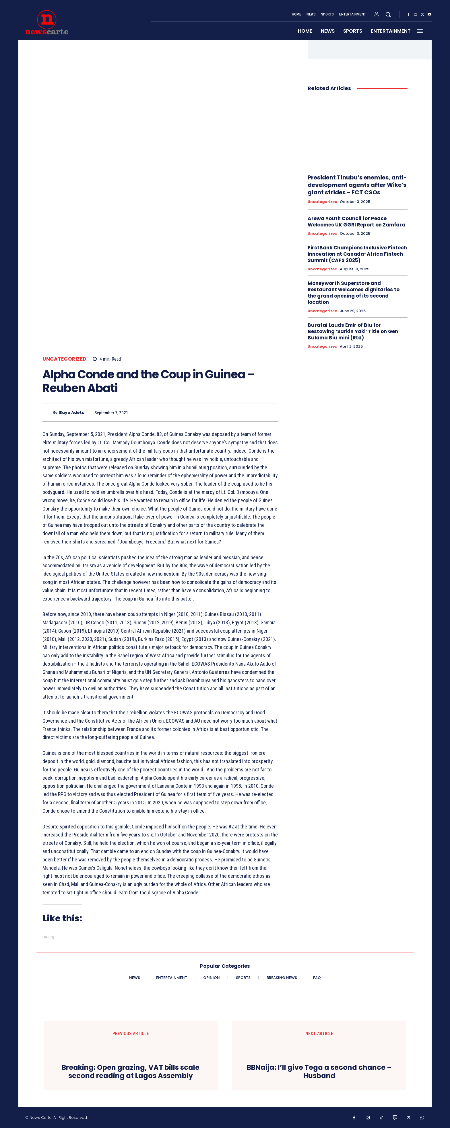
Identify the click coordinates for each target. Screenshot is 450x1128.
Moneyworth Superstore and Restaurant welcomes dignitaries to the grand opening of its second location (353, 293)
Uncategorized (64, 359)
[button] (388, 14)
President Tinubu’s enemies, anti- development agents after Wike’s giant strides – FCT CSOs (357, 184)
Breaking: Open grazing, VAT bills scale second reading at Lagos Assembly (130, 1072)
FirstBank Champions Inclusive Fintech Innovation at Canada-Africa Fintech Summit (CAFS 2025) (357, 254)
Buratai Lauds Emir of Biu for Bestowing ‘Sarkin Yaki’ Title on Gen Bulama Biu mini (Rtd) (353, 331)
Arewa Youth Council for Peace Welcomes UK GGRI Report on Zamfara (356, 221)
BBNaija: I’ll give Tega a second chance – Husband (319, 1072)
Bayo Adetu (72, 412)
